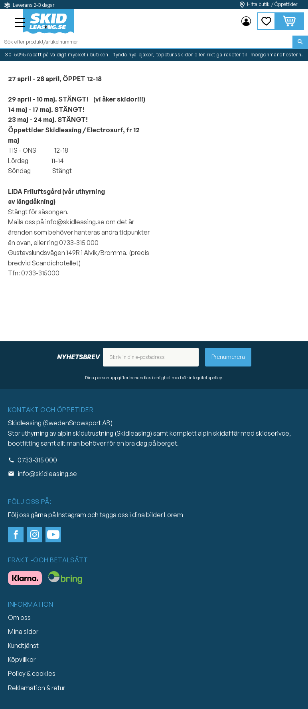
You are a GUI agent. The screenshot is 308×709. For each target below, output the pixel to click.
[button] (21, 23)
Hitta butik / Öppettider (272, 4)
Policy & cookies (31, 673)
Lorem (173, 515)
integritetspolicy (205, 377)
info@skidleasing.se (47, 474)
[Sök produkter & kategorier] (146, 42)
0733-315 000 (37, 460)
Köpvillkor (22, 659)
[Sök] (300, 42)
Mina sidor (23, 631)
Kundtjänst (23, 645)
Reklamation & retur (36, 688)
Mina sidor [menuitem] (246, 21)
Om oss (19, 617)
